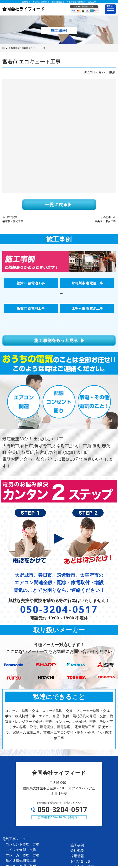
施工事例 (77, 749)
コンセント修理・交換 (23, 748)
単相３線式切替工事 (21, 765)
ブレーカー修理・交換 (23, 759)
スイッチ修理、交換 (21, 754)
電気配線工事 (16, 803)
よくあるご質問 (82, 771)
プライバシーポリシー (87, 776)
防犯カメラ (14, 808)
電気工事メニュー (15, 743)
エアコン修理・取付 (21, 770)
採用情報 (77, 760)
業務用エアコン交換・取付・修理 (31, 819)
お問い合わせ (80, 765)
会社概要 (77, 754)
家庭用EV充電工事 (19, 814)
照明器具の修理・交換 (23, 775)
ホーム (75, 782)
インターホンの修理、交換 (26, 787)
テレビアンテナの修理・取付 (28, 792)
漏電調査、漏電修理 (21, 797)
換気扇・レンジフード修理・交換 (31, 781)
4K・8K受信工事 (18, 824)
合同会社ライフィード (53, 843)
